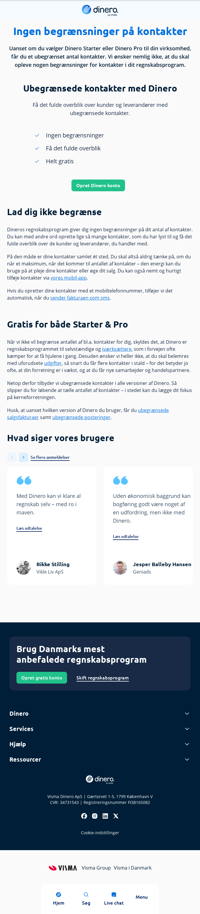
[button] (23, 457)
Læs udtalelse (29, 528)
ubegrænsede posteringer (81, 417)
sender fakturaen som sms (80, 298)
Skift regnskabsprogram (102, 677)
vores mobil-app (69, 278)
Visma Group (96, 868)
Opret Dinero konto (98, 185)
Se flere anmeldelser (50, 457)
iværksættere (116, 349)
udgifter (53, 363)
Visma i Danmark (132, 868)
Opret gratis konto (41, 677)
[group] (51, 526)
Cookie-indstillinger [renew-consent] (100, 832)
